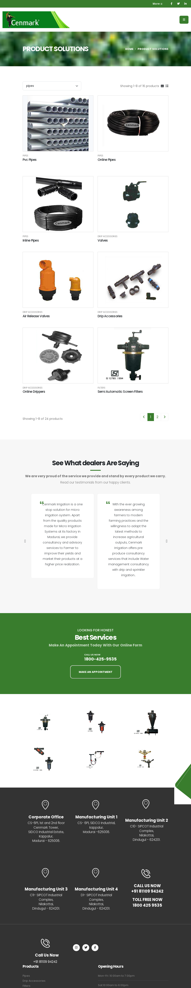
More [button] (158, 3)
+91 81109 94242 (147, 891)
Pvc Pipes (29, 159)
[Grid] (162, 86)
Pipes (25, 156)
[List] (166, 86)
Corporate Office (46, 817)
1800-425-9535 (100, 659)
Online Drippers (34, 391)
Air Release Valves (36, 316)
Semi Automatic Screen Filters (120, 391)
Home (129, 49)
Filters (101, 388)
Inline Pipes (31, 240)
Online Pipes (107, 159)
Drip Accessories (107, 236)
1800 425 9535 (147, 906)
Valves (103, 240)
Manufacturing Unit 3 (46, 889)
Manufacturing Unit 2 (146, 821)
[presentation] (25, 541)
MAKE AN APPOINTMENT (95, 672)
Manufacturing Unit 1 (96, 817)
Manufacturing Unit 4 (96, 889)
